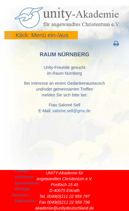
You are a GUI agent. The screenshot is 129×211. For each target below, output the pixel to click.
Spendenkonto (27, 183)
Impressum (24, 177)
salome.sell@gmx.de (71, 110)
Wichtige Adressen (20, 192)
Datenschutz (25, 201)
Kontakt (21, 171)
